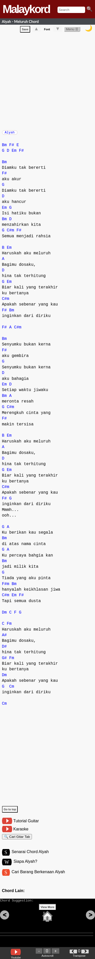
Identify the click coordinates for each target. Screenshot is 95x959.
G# (4, 660)
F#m (5, 586)
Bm (4, 147)
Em (14, 153)
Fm (9, 626)
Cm (11, 689)
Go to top (10, 811)
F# (11, 147)
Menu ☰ (72, 30)
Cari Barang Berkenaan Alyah (38, 877)
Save (25, 30)
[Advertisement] (47, 81)
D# (4, 649)
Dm (4, 615)
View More (47, 914)
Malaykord (26, 9)
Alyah (10, 134)
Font (47, 30)
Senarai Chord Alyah (30, 856)
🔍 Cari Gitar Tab (17, 840)
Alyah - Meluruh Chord (20, 21)
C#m (10, 233)
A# (4, 638)
